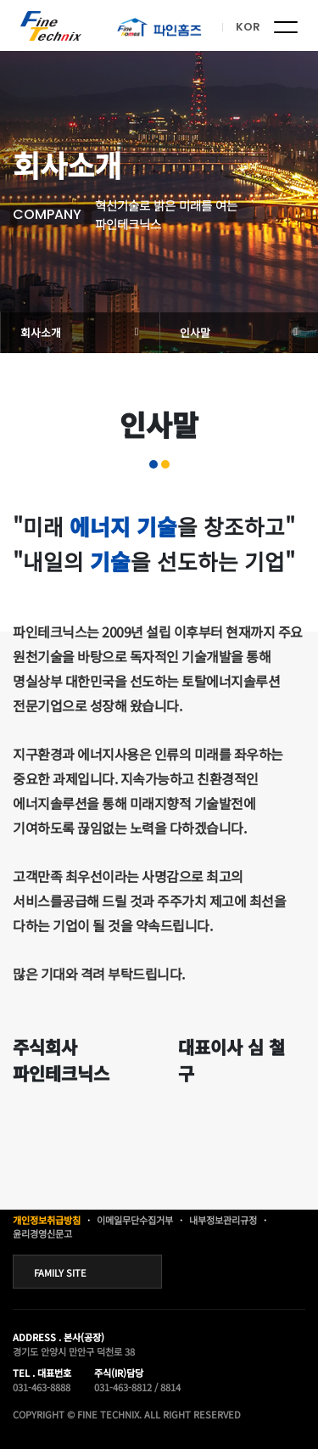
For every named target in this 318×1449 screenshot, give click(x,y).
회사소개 (40, 332)
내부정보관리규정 (223, 1220)
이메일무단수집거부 (135, 1220)
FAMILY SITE (60, 1272)
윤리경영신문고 (42, 1233)
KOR (248, 27)
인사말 (195, 332)
